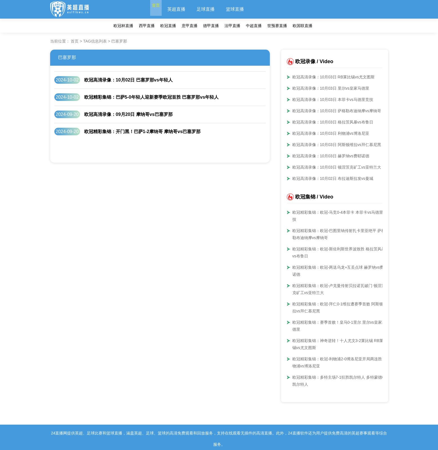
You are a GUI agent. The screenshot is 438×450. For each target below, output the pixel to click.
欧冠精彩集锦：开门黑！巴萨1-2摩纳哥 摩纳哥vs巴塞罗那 (142, 131)
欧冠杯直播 (123, 25)
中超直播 (254, 25)
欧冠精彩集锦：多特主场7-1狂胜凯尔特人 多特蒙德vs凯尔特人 (339, 381)
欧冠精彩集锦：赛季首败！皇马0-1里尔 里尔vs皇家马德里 (339, 326)
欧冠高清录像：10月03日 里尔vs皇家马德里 (330, 88)
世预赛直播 (277, 25)
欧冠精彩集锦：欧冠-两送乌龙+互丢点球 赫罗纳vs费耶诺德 (340, 271)
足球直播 (214, 9)
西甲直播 (147, 25)
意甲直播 (189, 25)
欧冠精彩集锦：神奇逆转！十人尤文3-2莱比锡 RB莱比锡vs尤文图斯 (340, 344)
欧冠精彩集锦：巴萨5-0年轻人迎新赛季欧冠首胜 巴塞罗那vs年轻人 (151, 97)
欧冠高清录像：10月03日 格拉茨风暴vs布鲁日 (332, 122)
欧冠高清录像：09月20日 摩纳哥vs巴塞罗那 (128, 114)
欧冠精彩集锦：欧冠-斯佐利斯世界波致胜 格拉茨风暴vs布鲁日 (339, 252)
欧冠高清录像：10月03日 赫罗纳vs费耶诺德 (330, 156)
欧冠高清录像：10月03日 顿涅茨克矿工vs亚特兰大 (336, 167)
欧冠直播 (168, 25)
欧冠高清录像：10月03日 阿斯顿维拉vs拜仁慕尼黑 (336, 144)
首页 (160, 9)
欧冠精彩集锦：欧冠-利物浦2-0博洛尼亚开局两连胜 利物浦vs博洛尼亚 (339, 362)
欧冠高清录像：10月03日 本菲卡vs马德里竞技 (332, 99)
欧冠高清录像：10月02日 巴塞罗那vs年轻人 (128, 80)
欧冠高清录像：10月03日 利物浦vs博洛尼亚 (330, 133)
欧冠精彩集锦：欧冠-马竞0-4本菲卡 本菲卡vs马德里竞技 (339, 216)
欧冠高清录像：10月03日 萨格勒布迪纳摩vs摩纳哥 (336, 111)
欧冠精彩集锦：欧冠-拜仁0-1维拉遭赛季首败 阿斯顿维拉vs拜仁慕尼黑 (339, 307)
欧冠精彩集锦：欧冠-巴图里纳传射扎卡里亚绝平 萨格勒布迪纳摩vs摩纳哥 (339, 234)
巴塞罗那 (67, 57)
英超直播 (185, 9)
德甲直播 (211, 25)
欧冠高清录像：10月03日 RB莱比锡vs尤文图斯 (333, 77)
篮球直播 (244, 9)
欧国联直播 (302, 25)
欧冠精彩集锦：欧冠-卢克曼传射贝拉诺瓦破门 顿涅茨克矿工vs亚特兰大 (339, 289)
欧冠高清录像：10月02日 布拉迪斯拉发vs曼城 (332, 178)
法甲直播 (232, 25)
